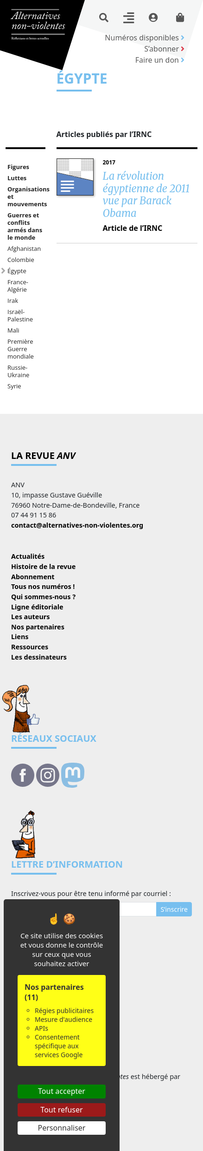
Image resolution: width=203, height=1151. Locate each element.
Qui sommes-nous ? (43, 596)
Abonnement (33, 576)
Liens (20, 636)
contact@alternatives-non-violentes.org (77, 525)
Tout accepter (61, 1091)
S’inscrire (174, 909)
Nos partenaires (37, 626)
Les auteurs (30, 616)
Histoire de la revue (43, 566)
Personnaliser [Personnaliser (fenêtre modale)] (62, 1128)
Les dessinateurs (39, 657)
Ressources (29, 646)
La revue (43, 455)
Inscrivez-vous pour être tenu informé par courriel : (91, 893)
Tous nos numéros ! (43, 586)
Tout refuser (61, 1110)
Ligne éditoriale (37, 606)
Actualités (27, 556)
